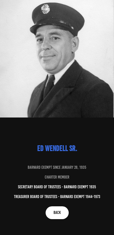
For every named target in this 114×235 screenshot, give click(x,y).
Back (57, 212)
